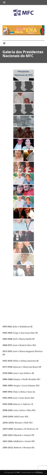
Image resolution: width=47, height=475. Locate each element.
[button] (5, 2)
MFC (18, 472)
